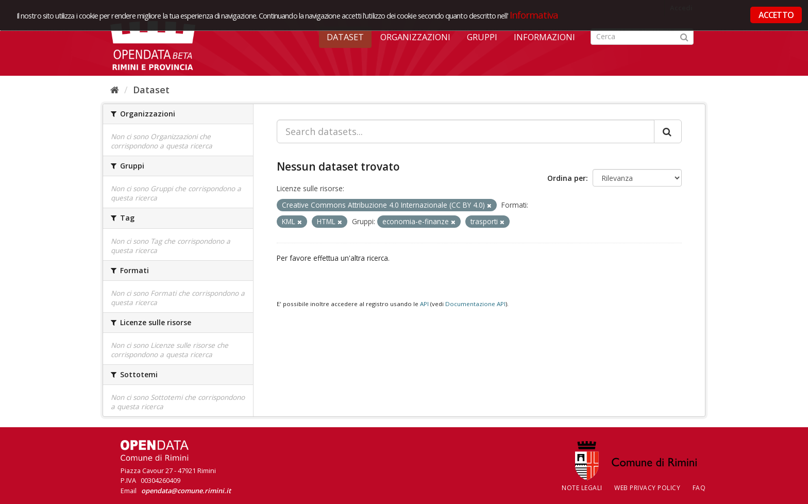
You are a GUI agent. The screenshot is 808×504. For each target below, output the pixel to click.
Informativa (534, 14)
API (424, 304)
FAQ (699, 487)
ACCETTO (776, 15)
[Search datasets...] (465, 131)
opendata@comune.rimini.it (186, 490)
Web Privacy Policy (647, 487)
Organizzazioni (415, 37)
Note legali (582, 487)
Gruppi (482, 37)
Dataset (345, 37)
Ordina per (566, 178)
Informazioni (544, 37)
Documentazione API (475, 304)
